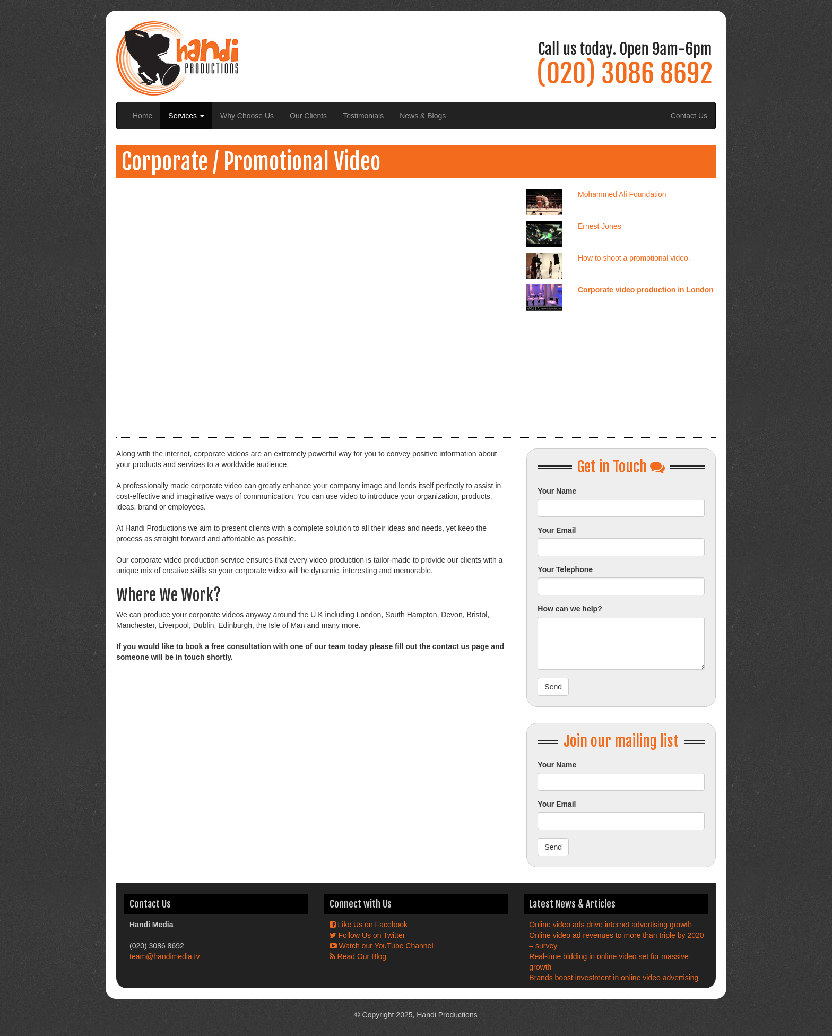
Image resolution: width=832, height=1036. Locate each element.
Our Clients (308, 115)
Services (186, 115)
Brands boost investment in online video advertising (613, 977)
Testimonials (363, 115)
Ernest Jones (599, 226)
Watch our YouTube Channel (382, 946)
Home (142, 115)
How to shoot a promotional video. (634, 258)
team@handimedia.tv (164, 956)
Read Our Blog (358, 956)
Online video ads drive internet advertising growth (610, 924)
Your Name (557, 491)
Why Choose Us (247, 115)
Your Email (557, 530)
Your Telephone (565, 569)
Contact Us (689, 115)
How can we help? (570, 609)
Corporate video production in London (646, 290)
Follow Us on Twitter (367, 935)
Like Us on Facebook (369, 924)
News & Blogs (423, 115)
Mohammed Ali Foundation (622, 194)
